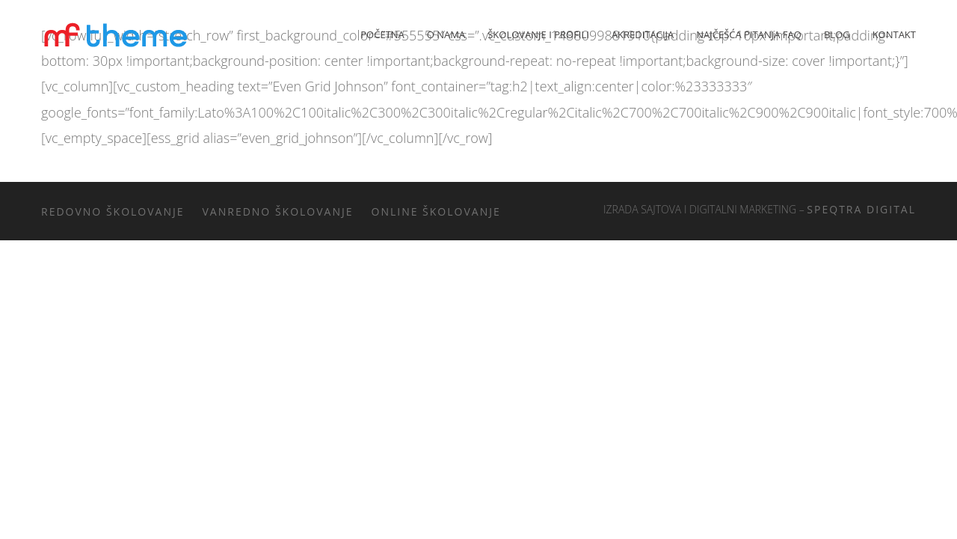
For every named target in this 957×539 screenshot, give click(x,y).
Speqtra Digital (861, 209)
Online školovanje (436, 211)
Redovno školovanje (113, 211)
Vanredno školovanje (278, 211)
